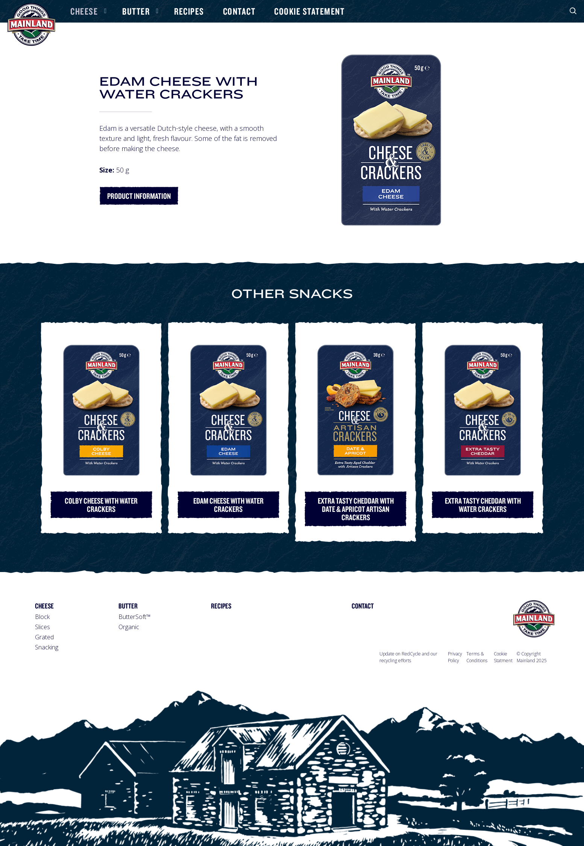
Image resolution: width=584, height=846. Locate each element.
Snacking (46, 647)
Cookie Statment (503, 657)
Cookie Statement (309, 11)
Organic (128, 627)
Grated (44, 637)
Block (42, 617)
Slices (42, 627)
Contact (239, 11)
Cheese (84, 11)
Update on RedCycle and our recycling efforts (408, 657)
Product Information (139, 196)
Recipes (189, 11)
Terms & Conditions (476, 657)
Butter (136, 11)
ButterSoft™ (134, 617)
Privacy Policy (455, 657)
